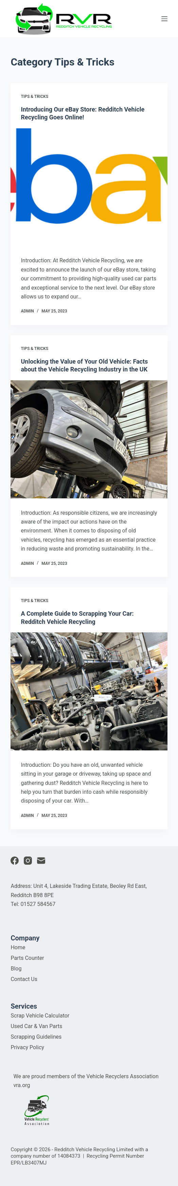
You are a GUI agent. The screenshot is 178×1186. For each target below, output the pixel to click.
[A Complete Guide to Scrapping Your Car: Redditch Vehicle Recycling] (89, 691)
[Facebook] (15, 860)
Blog (16, 968)
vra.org (21, 1085)
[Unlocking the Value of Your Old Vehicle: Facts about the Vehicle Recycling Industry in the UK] (89, 439)
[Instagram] (28, 860)
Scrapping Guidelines (36, 1037)
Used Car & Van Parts (36, 1026)
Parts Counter (27, 958)
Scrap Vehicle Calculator (40, 1015)
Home (18, 947)
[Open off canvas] (164, 19)
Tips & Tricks (34, 96)
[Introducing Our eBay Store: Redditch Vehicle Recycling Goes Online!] (89, 187)
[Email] (41, 860)
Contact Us (24, 979)
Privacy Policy (27, 1047)
